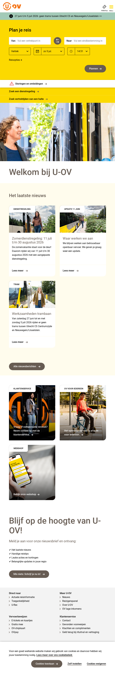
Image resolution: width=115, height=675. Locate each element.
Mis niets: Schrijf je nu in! (29, 574)
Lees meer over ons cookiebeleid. (54, 655)
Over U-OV (67, 604)
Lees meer (20, 270)
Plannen (95, 68)
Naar (69, 40)
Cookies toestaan (47, 663)
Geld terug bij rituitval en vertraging (80, 632)
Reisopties (14, 60)
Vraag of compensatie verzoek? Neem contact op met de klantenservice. (30, 430)
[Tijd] (82, 51)
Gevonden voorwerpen (74, 624)
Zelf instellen (75, 663)
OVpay (15, 632)
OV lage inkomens (71, 608)
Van (13, 40)
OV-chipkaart (18, 628)
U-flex (14, 604)
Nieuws (66, 597)
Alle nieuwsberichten (26, 366)
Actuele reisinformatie (23, 597)
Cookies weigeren (96, 663)
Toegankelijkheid (20, 601)
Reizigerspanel (70, 601)
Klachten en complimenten (76, 628)
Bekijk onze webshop (26, 494)
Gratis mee (17, 624)
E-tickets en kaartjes (22, 620)
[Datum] (52, 51)
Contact (66, 620)
